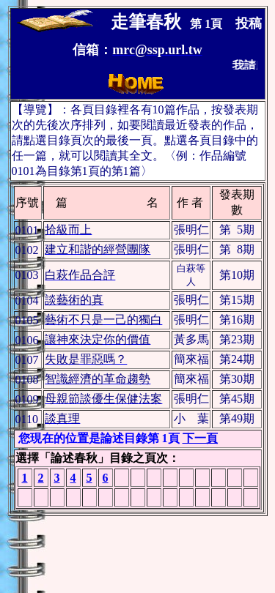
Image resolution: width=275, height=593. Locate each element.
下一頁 (200, 438)
